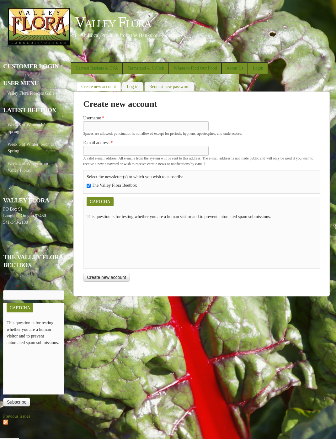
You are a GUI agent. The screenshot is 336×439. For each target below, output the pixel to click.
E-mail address (98, 142)
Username (93, 118)
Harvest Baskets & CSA (97, 68)
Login (258, 68)
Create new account (100, 86)
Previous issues (16, 416)
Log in (132, 86)
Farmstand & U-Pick (145, 68)
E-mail (11, 287)
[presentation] (112, 242)
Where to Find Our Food (195, 68)
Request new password (169, 86)
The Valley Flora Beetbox (114, 185)
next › (34, 184)
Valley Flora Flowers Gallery (32, 93)
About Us (234, 68)
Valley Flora (113, 22)
